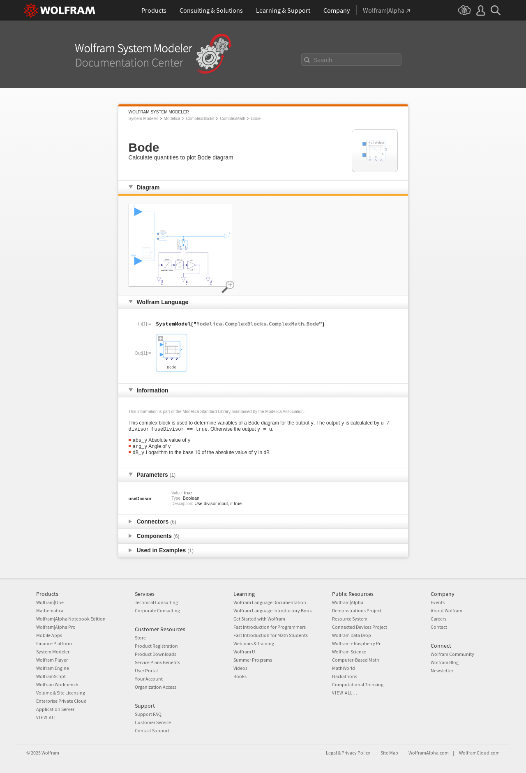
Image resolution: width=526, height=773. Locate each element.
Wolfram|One (50, 602)
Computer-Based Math (355, 660)
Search (323, 60)
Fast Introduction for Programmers (269, 627)
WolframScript (51, 676)
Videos (240, 668)
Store (140, 638)
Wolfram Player (52, 660)
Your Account (149, 679)
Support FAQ (148, 714)
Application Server (55, 709)
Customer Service (153, 722)
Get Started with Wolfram (259, 619)
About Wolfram (446, 610)
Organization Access (155, 687)
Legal (331, 753)
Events (438, 602)
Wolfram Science (349, 651)
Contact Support (152, 730)
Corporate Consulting (157, 610)
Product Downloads (155, 654)
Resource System (349, 619)
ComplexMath (232, 118)
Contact (439, 627)
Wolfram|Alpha (347, 602)
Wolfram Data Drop (351, 635)
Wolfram (50, 753)
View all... (49, 717)
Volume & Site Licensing (60, 693)
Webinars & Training (253, 643)
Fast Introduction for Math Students (270, 635)
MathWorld (343, 668)
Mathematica (49, 610)
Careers (438, 619)
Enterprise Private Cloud (61, 701)
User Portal (146, 670)
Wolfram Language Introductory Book (272, 610)
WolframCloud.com (479, 753)
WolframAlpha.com (428, 753)
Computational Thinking (357, 684)
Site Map (389, 753)
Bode (256, 118)
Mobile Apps (49, 635)
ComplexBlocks (200, 118)
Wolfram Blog (445, 662)
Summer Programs (252, 660)
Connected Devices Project (359, 627)
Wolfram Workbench (57, 684)
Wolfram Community (452, 654)
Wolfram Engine (52, 668)
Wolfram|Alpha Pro (56, 627)
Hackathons (344, 676)
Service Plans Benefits (157, 662)
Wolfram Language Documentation (269, 602)
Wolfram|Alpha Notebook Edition (71, 619)
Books (240, 676)
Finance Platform (54, 643)
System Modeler (143, 118)
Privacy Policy (355, 753)
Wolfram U (244, 651)
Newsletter (442, 670)
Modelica (172, 118)
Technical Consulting (156, 602)
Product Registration (156, 646)
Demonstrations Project (356, 610)
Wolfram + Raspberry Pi (356, 643)
